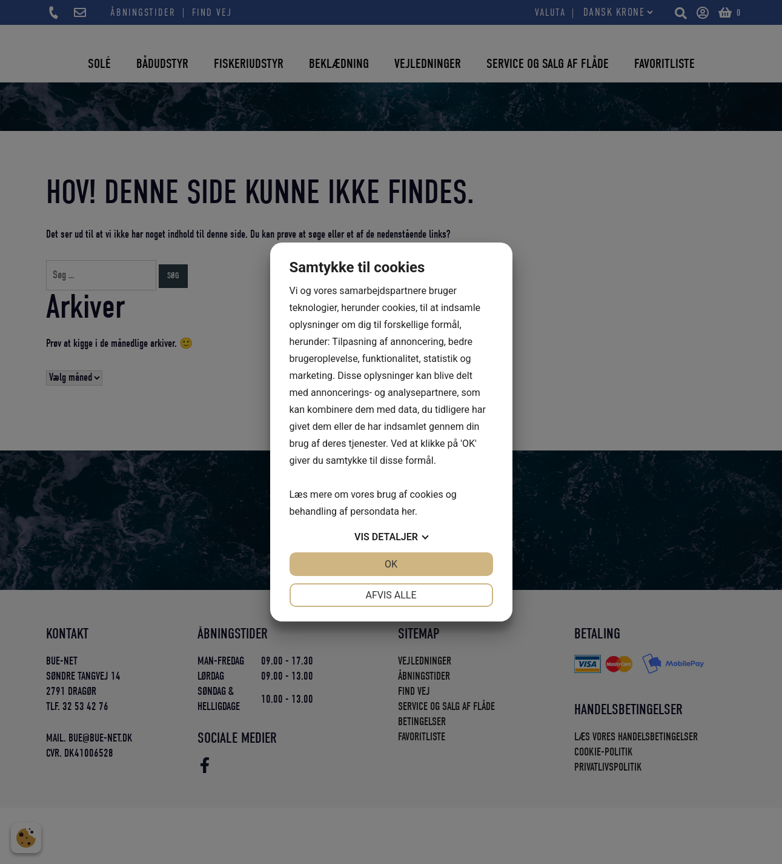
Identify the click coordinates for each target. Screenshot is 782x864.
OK (391, 564)
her (408, 511)
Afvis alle (390, 595)
